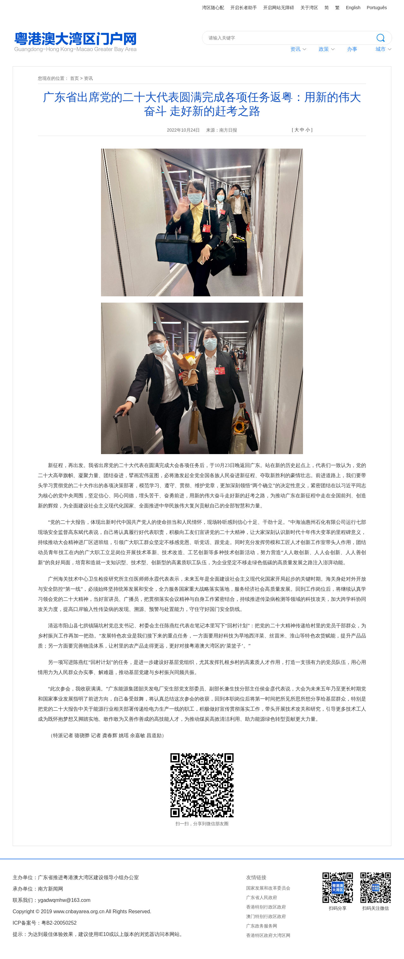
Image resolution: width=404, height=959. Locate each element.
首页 (74, 78)
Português (377, 7)
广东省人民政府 (261, 897)
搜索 (384, 37)
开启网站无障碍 (278, 7)
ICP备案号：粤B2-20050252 (45, 923)
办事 (352, 49)
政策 (324, 49)
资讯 (295, 49)
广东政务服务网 (261, 925)
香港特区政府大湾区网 (268, 935)
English (353, 7)
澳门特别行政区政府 (266, 916)
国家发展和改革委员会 (268, 888)
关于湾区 (309, 7)
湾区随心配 (213, 7)
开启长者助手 (243, 7)
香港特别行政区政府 (266, 906)
